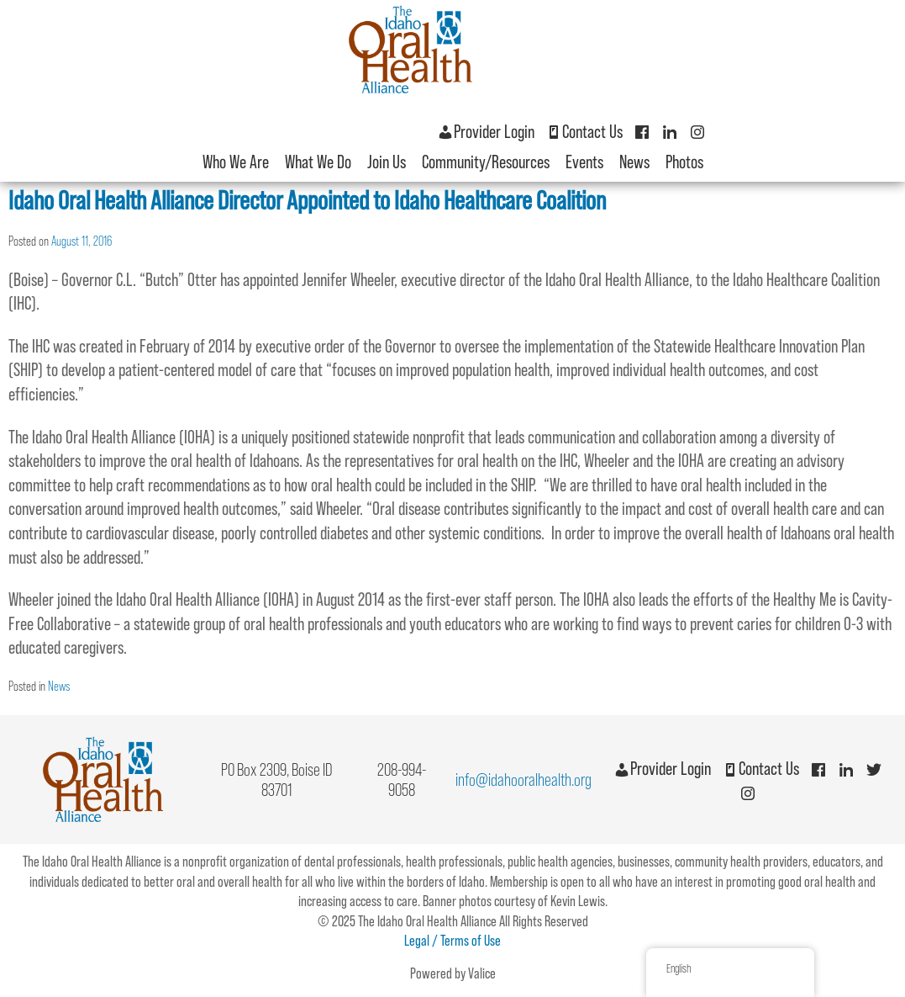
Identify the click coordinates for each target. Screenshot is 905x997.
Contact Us (584, 131)
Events (584, 161)
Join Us (386, 161)
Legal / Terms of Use (452, 940)
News (634, 161)
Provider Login (485, 131)
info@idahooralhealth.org (523, 779)
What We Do (318, 161)
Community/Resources (486, 161)
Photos (684, 161)
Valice (482, 973)
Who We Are (236, 161)
